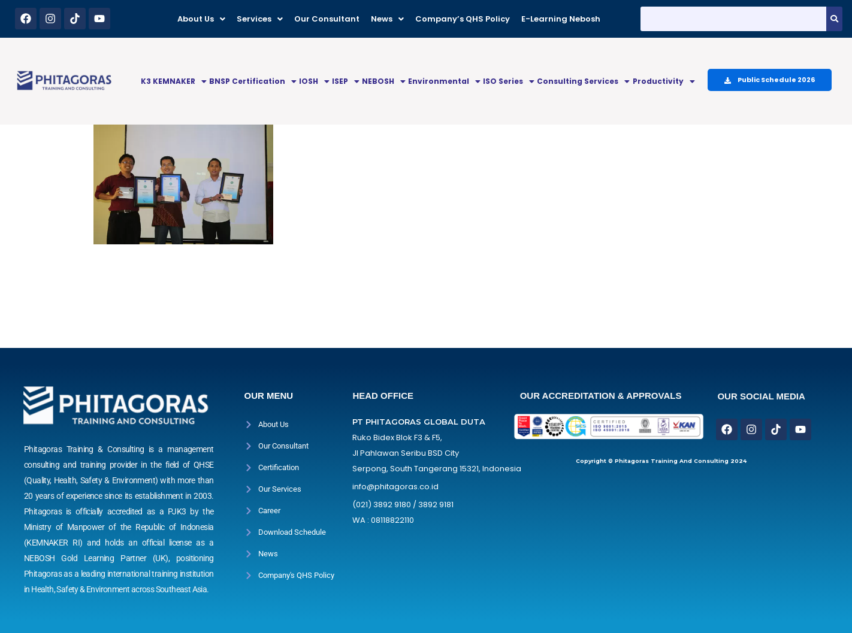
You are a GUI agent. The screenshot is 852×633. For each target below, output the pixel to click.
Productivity (664, 81)
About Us (201, 19)
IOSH (314, 81)
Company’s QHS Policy (462, 19)
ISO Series (508, 81)
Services (260, 19)
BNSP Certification (253, 81)
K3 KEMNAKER (174, 81)
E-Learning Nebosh (560, 19)
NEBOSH (384, 81)
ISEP (345, 81)
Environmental (444, 81)
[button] (201, 19)
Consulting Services (583, 81)
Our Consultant (326, 19)
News (387, 19)
